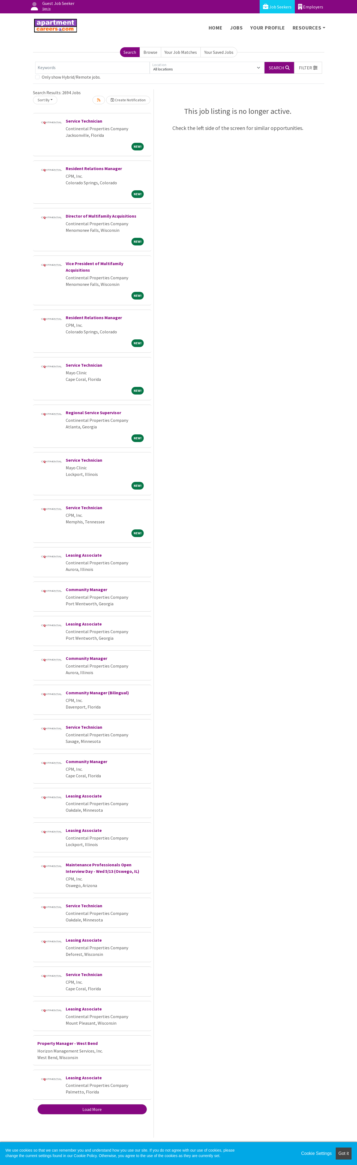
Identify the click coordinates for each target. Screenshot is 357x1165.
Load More (92, 1109)
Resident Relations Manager (94, 168)
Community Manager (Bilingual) (97, 692)
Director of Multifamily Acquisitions (101, 216)
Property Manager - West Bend (67, 1043)
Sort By (44, 99)
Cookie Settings (316, 1153)
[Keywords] (92, 68)
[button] (308, 68)
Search (130, 52)
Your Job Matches (180, 52)
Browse (150, 52)
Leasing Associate (84, 555)
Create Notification (128, 99)
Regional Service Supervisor (93, 412)
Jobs (236, 28)
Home (216, 28)
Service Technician (84, 121)
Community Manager (86, 589)
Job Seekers (277, 6)
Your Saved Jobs (218, 52)
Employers (310, 6)
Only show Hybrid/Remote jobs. (71, 77)
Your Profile (267, 28)
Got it (343, 1153)
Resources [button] (307, 28)
